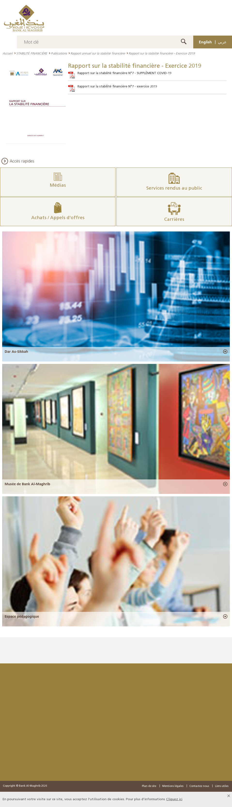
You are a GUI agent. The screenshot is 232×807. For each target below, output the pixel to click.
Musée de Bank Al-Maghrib (27, 484)
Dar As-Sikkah (16, 351)
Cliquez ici (174, 799)
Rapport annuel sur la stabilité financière (97, 53)
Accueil (8, 53)
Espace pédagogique (22, 616)
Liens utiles (221, 786)
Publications (59, 53)
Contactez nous (199, 786)
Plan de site (149, 786)
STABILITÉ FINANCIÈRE (31, 53)
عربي (222, 41)
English (205, 41)
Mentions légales (172, 786)
